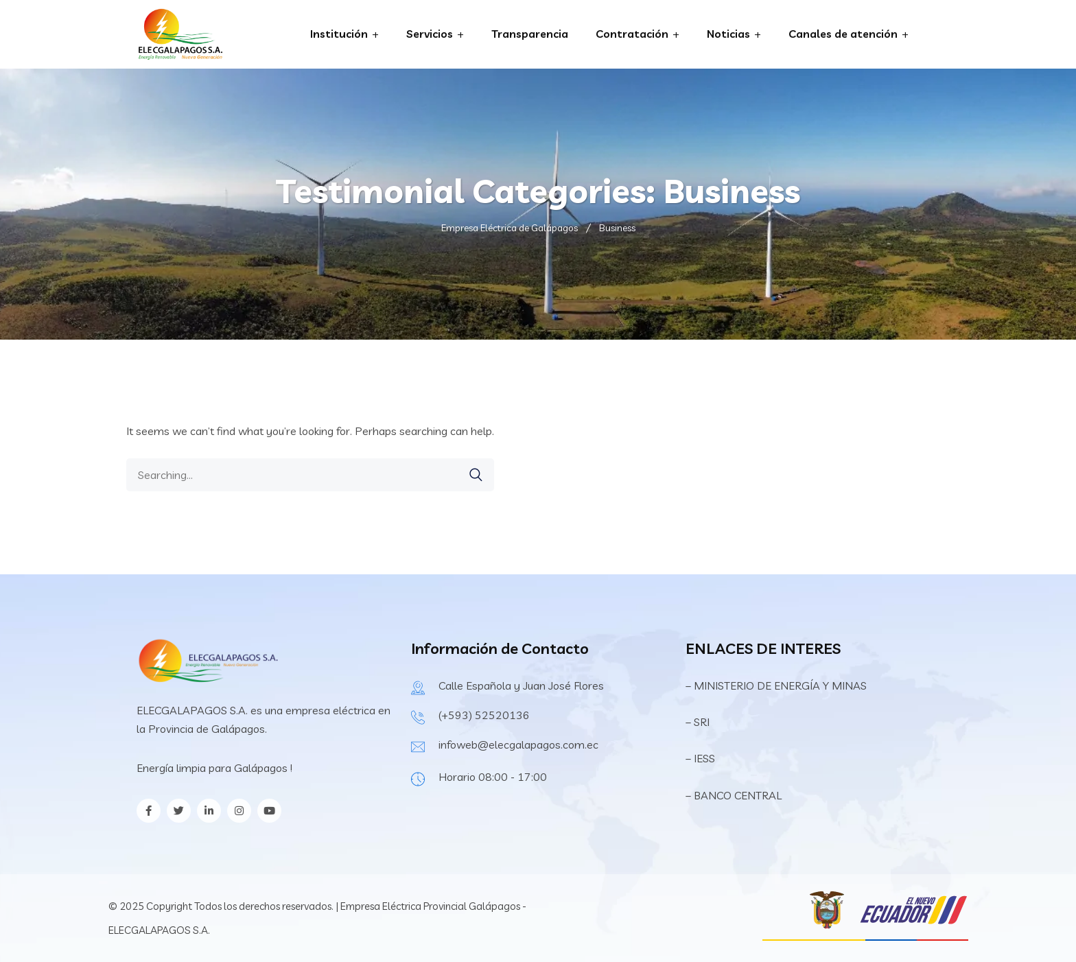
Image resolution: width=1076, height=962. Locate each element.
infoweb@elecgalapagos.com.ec (518, 744)
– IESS (700, 758)
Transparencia (529, 33)
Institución (339, 33)
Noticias (728, 33)
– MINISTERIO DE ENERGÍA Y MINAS (777, 685)
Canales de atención (843, 33)
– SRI (698, 722)
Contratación (632, 33)
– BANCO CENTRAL (734, 795)
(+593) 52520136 (484, 715)
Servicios (429, 33)
